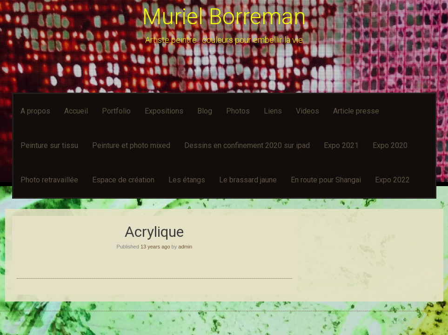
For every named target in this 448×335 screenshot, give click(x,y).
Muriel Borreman (224, 16)
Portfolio (116, 111)
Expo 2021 (341, 145)
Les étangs (186, 179)
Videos (307, 111)
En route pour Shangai (326, 179)
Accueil (76, 111)
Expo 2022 (392, 179)
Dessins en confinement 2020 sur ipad (247, 145)
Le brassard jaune (248, 179)
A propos (35, 111)
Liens (273, 111)
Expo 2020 (390, 145)
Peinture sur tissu (49, 145)
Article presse (356, 111)
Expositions (164, 111)
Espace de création (123, 179)
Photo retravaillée (49, 179)
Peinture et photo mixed (131, 145)
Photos (238, 111)
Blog (204, 111)
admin (185, 246)
